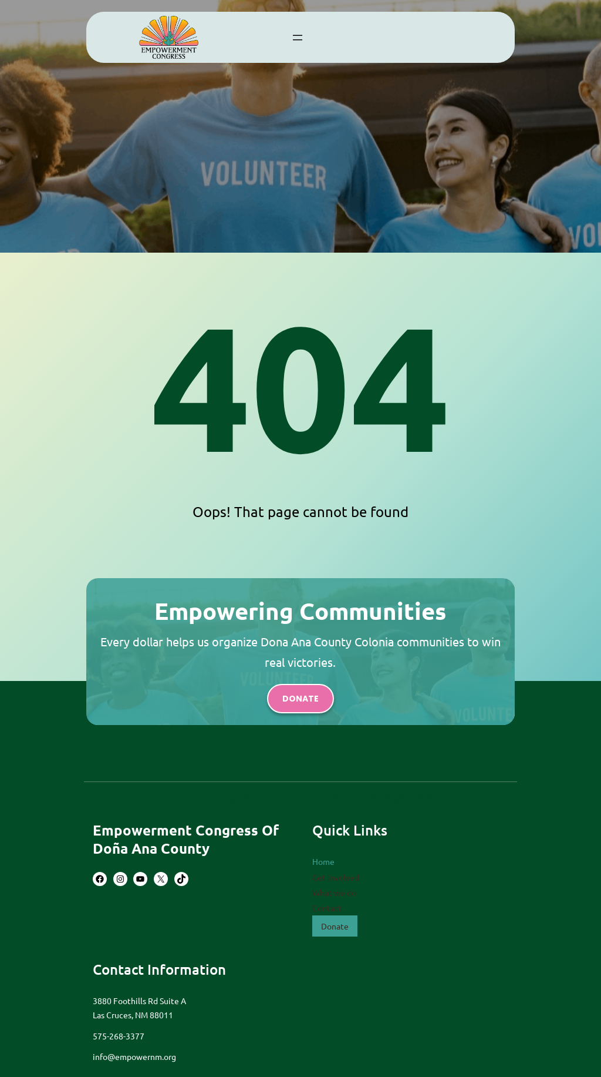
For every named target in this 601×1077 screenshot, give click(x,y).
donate (300, 698)
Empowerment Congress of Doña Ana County (186, 839)
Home (323, 861)
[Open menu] (297, 37)
